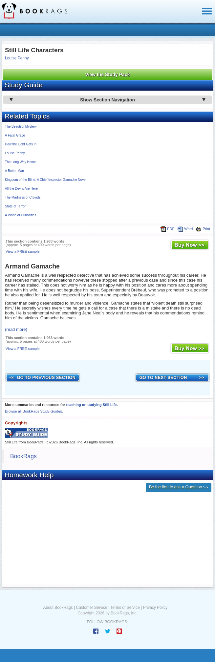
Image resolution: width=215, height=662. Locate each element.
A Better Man (14, 171)
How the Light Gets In (20, 144)
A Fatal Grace (15, 135)
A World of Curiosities (20, 215)
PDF (167, 229)
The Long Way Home (20, 162)
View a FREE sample (23, 251)
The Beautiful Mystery (21, 126)
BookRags (23, 456)
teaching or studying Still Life (91, 405)
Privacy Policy (155, 607)
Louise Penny (17, 58)
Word (185, 229)
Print (203, 229)
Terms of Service (125, 607)
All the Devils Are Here (21, 188)
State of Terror (15, 206)
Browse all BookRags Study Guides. (34, 411)
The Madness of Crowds (22, 197)
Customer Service (91, 607)
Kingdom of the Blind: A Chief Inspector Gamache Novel (45, 180)
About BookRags (58, 607)
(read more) (16, 329)
